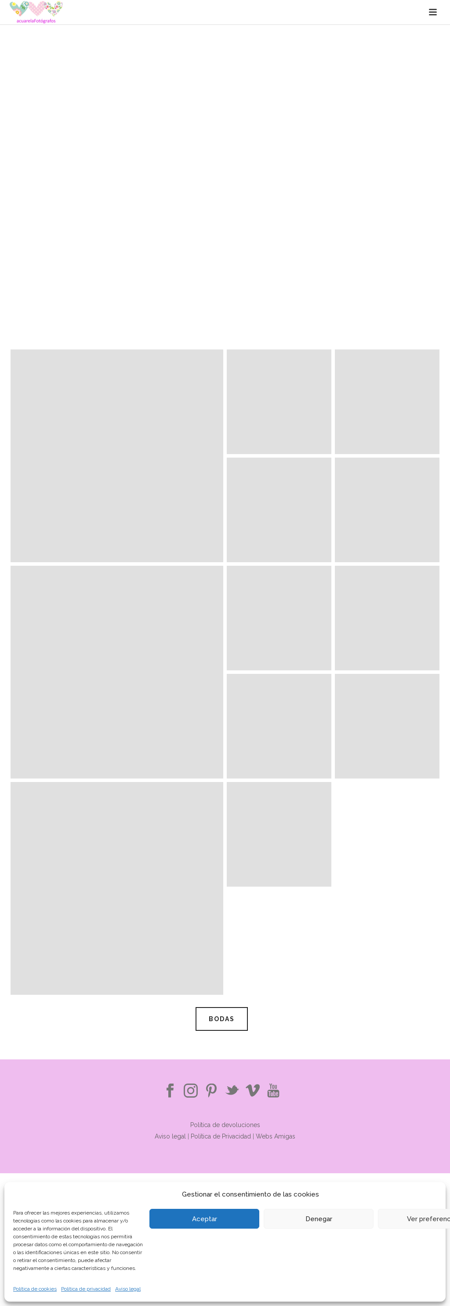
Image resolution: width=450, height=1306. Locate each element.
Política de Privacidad (222, 1136)
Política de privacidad (86, 1289)
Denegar (318, 1219)
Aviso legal (128, 1289)
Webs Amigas (275, 1136)
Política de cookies (35, 1289)
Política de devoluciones (225, 1124)
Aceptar (204, 1219)
